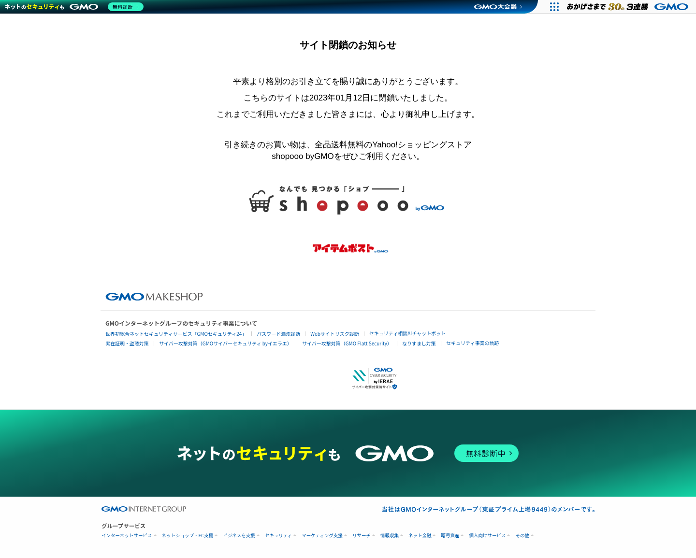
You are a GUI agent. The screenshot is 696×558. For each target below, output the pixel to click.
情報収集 (389, 535)
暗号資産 (450, 535)
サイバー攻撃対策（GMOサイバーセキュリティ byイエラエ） (225, 343)
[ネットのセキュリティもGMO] (74, 7)
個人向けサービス (487, 535)
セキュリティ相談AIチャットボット (407, 333)
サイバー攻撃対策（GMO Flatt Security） (347, 343)
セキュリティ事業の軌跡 (472, 342)
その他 (522, 535)
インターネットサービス (127, 535)
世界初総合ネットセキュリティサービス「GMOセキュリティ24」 (175, 333)
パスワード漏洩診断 (278, 333)
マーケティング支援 (322, 535)
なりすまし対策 (419, 343)
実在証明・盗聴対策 (127, 343)
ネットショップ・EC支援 (188, 535)
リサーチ (361, 535)
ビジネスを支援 (239, 535)
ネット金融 (420, 535)
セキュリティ (278, 535)
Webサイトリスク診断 (334, 333)
